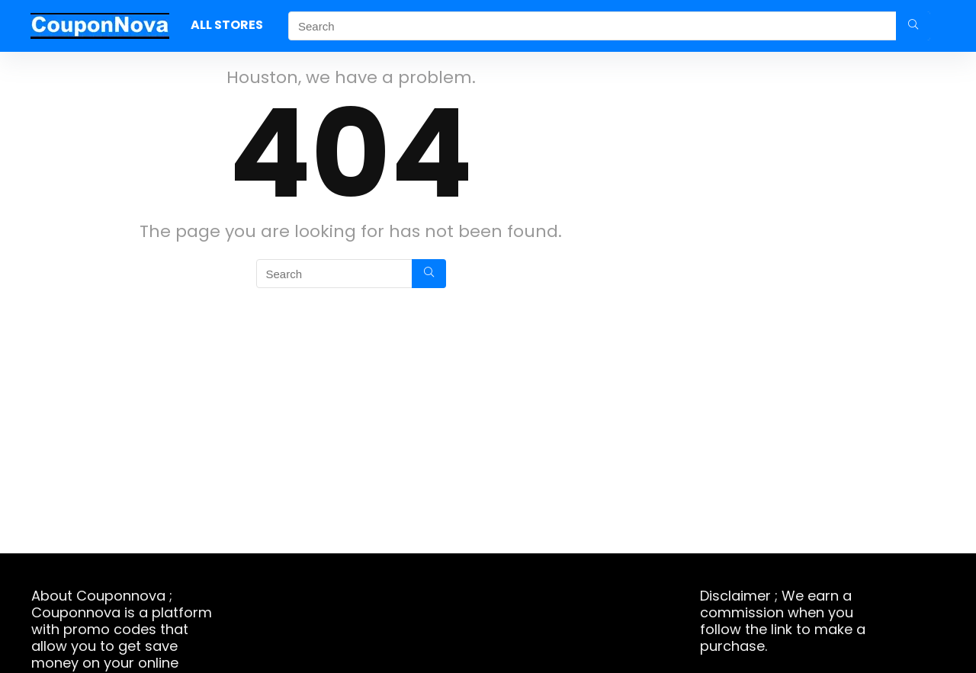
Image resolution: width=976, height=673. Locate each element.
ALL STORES (227, 25)
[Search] (913, 25)
